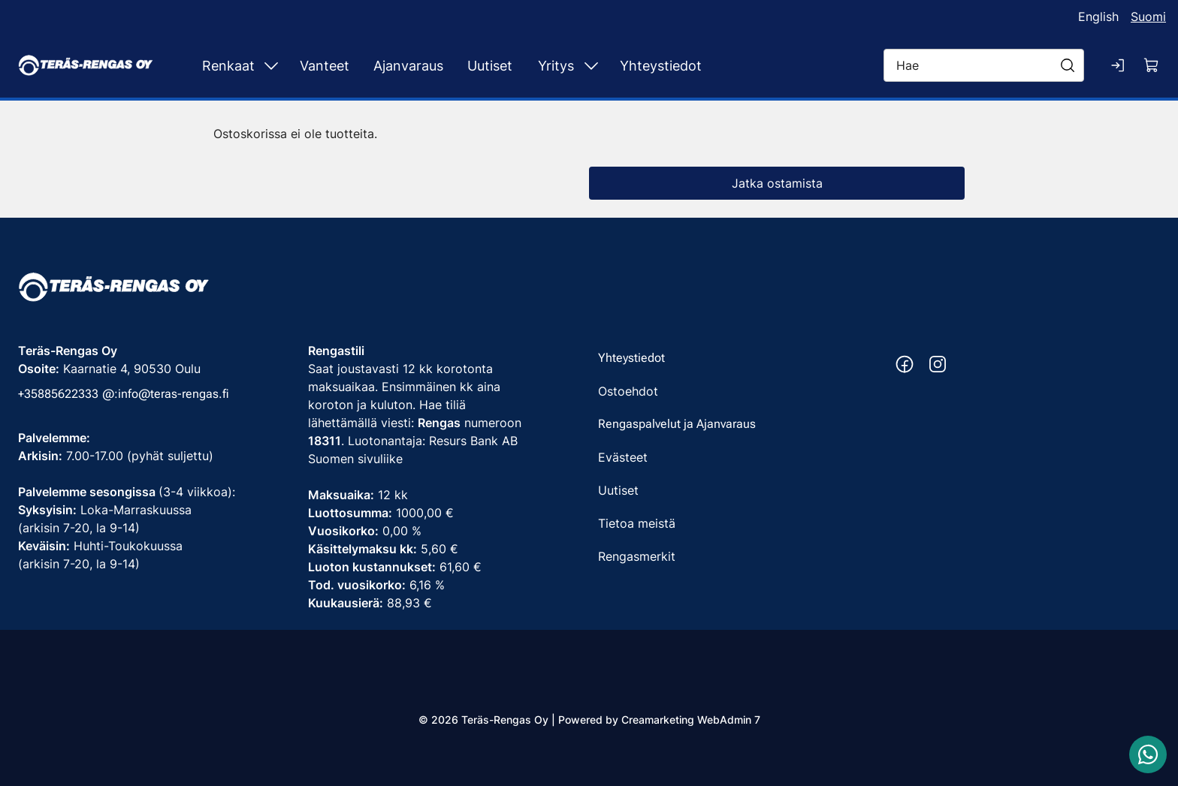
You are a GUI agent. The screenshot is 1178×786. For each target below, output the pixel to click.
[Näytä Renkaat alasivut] (271, 65)
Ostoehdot (628, 391)
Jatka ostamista (777, 183)
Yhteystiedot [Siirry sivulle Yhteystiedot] (661, 66)
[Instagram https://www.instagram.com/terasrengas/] (937, 364)
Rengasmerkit (636, 556)
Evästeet (623, 457)
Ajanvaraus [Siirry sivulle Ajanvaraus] (408, 66)
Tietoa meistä (636, 523)
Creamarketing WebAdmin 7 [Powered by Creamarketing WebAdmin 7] (690, 719)
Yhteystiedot (631, 358)
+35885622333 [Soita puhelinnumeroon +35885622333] (58, 394)
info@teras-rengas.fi (173, 394)
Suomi (1148, 16)
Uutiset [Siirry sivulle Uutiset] (489, 66)
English (1098, 16)
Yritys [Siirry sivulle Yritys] (556, 66)
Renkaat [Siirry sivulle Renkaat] (228, 66)
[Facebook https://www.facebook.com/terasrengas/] (904, 364)
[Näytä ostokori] (1151, 65)
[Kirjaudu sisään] (1118, 65)
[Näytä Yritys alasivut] (591, 65)
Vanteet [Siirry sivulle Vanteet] (324, 66)
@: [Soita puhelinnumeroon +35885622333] (110, 394)
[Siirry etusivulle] (85, 65)
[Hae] (984, 65)
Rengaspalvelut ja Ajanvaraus (677, 424)
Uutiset (618, 490)
